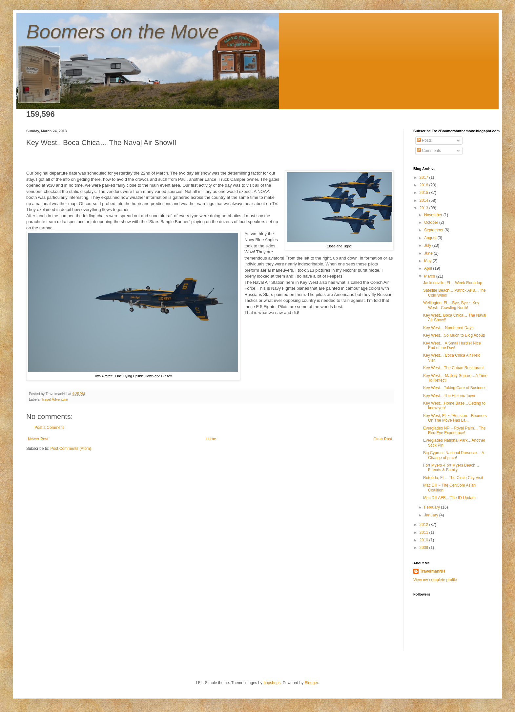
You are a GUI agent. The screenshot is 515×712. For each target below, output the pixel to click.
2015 (424, 192)
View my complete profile (435, 579)
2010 (424, 540)
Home (211, 439)
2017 (424, 177)
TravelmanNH (432, 571)
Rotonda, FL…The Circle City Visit (453, 477)
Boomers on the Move (122, 32)
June (429, 253)
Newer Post (38, 439)
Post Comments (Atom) (70, 448)
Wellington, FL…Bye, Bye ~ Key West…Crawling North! (451, 305)
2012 (424, 524)
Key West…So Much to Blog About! (454, 335)
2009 (424, 547)
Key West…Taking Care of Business (454, 388)
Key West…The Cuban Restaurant (453, 368)
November (433, 215)
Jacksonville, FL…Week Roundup (452, 283)
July (428, 245)
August (431, 238)
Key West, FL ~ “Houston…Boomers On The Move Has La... (455, 418)
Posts (424, 140)
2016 (424, 185)
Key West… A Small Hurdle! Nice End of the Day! (452, 345)
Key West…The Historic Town (449, 395)
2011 (424, 532)
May (428, 261)
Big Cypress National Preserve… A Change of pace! (453, 455)
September (434, 230)
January (431, 515)
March (430, 276)
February (432, 507)
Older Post (382, 439)
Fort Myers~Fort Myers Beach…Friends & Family (451, 467)
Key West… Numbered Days (448, 327)
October (431, 222)
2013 (424, 208)
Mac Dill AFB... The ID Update (449, 497)
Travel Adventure (54, 399)
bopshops (271, 683)
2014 (424, 200)
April (428, 268)
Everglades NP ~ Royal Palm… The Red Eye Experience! (454, 430)
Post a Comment (49, 427)
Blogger (311, 683)
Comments (429, 150)
